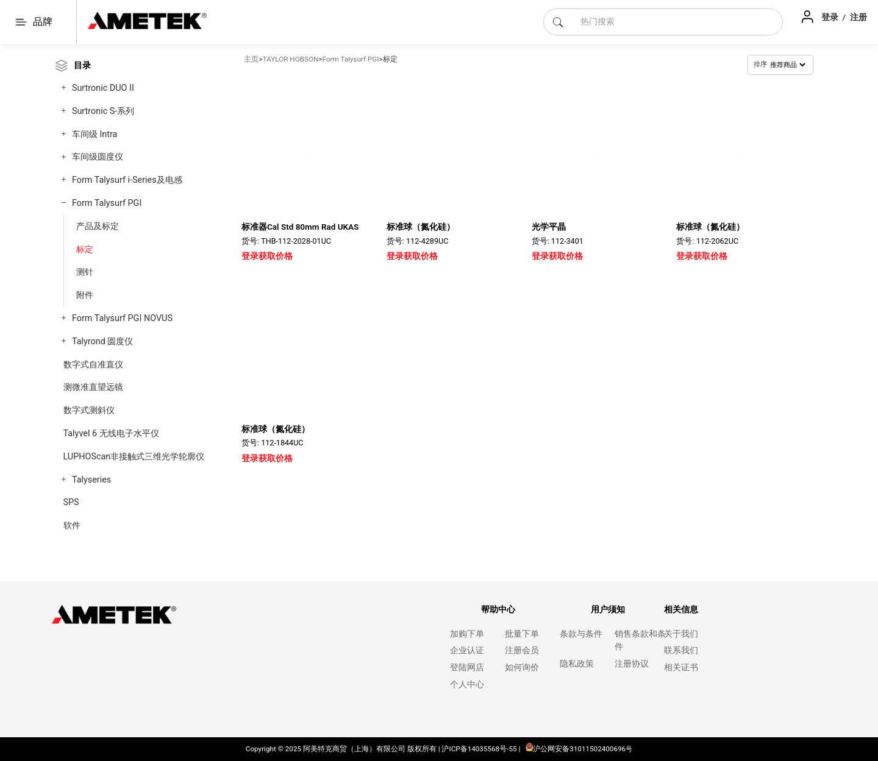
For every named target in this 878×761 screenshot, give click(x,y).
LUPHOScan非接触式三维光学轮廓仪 (134, 456)
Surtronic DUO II (103, 88)
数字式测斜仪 (89, 410)
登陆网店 (467, 667)
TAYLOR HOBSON (291, 59)
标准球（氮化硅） (421, 227)
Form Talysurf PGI (106, 203)
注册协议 (632, 664)
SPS (71, 502)
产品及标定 (97, 226)
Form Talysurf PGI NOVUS (122, 318)
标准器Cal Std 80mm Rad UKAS (300, 227)
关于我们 (681, 634)
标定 (84, 249)
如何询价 (522, 667)
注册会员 (522, 650)
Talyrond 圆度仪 (103, 341)
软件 (71, 525)
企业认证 (467, 650)
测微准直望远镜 (93, 387)
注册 (858, 17)
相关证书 (681, 667)
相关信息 (681, 609)
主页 (251, 59)
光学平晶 (549, 227)
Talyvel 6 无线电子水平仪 (111, 433)
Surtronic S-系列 (103, 111)
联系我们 (681, 650)
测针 (84, 272)
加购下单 (467, 634)
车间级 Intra (95, 134)
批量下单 (522, 634)
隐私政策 (577, 664)
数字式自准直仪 (93, 364)
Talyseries (91, 480)
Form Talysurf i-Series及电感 (127, 180)
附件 (84, 295)
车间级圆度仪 (97, 157)
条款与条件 (581, 634)
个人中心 (467, 684)
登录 (830, 17)
